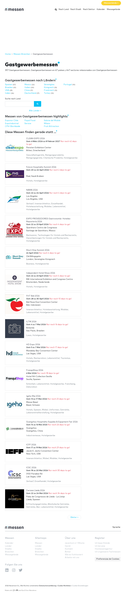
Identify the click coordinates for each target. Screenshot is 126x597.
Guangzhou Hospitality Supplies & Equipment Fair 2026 (52, 422)
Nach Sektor (89, 9)
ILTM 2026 (31, 322)
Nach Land (64, 9)
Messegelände (113, 9)
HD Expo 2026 (33, 344)
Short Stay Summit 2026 (37, 250)
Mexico (27, 85)
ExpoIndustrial (12, 123)
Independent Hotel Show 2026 (40, 273)
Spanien (8, 85)
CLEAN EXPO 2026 (35, 138)
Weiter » (74, 517)
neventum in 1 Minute (74, 543)
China (27, 90)
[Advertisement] (63, 32)
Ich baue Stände (102, 543)
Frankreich (49, 90)
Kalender (101, 9)
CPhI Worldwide (12, 126)
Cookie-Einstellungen (80, 586)
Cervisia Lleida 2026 (35, 490)
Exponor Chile (11, 120)
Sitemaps (40, 538)
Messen (9, 538)
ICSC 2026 (31, 468)
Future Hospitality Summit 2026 (41, 167)
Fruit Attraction (51, 126)
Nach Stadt (75, 9)
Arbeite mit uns (72, 557)
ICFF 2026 (31, 445)
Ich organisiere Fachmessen (108, 552)
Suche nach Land (12, 99)
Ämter (68, 552)
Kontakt (69, 549)
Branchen (9, 552)
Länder (8, 546)
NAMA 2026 (32, 190)
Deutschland (30, 93)
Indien (7, 93)
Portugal (67, 85)
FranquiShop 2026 (34, 370)
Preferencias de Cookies (107, 559)
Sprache (116, 527)
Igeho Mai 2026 (33, 396)
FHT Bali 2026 (33, 296)
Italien (27, 87)
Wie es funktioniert (74, 555)
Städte (8, 549)
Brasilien (9, 87)
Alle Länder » (35, 111)
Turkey (47, 93)
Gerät (68, 546)
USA (7, 90)
